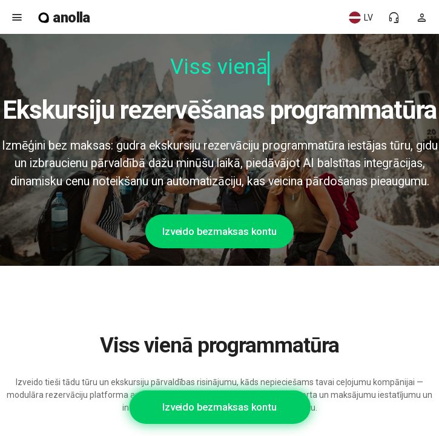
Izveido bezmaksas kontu (219, 231)
